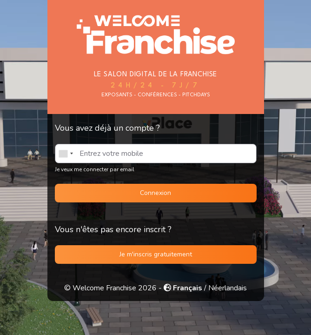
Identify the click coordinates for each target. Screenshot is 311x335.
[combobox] (65, 153)
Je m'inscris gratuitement (155, 254)
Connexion (155, 192)
